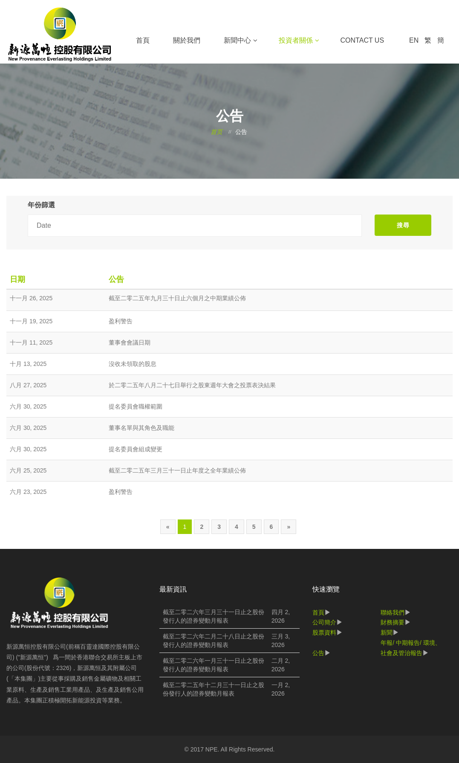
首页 (216, 132)
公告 (318, 653)
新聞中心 (237, 40)
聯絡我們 (392, 612)
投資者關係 (296, 40)
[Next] (288, 526)
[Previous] (168, 526)
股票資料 (324, 632)
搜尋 (403, 225)
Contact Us (362, 40)
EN (414, 40)
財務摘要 (392, 622)
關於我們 (186, 40)
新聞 (387, 632)
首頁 (143, 40)
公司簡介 (324, 622)
